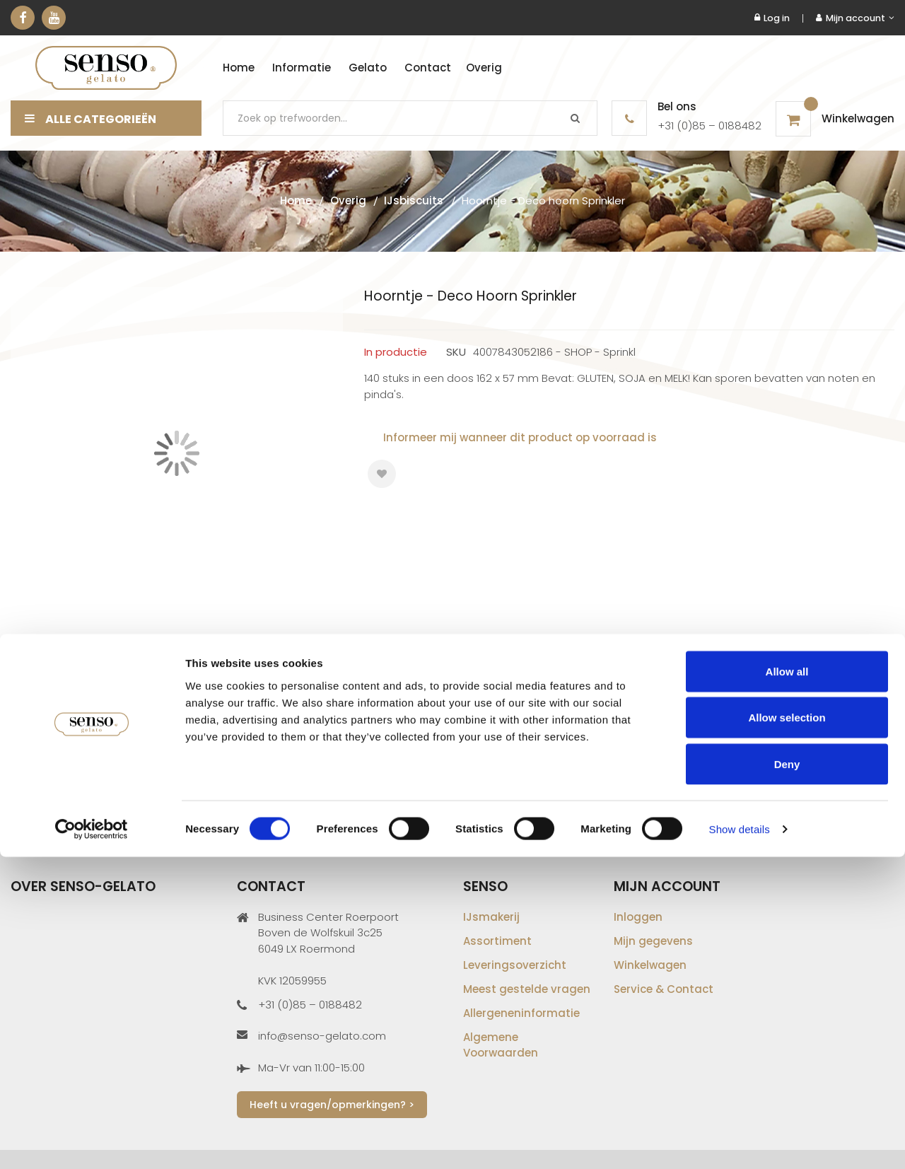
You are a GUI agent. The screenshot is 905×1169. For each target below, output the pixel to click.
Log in (772, 18)
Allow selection (786, 1030)
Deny (787, 1076)
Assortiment (497, 941)
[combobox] (410, 118)
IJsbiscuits (413, 200)
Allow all (787, 983)
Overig (348, 200)
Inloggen (638, 916)
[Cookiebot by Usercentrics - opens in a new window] (91, 1141)
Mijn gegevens (653, 941)
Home (296, 200)
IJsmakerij (491, 916)
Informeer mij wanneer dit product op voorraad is (520, 437)
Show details (739, 1141)
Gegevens (56, 682)
